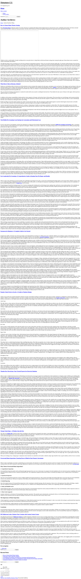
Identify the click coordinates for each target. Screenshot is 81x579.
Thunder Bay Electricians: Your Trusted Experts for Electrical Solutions (19, 371)
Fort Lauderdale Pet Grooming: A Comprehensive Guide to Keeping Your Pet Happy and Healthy (25, 176)
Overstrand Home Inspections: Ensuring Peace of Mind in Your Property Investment (22, 458)
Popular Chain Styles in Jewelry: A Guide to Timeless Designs (16, 292)
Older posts (3, 548)
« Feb (2, 576)
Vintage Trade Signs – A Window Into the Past (12, 431)
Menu (2, 8)
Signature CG (6, 2)
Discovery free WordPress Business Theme (9, 577)
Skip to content (4, 11)
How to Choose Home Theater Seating (10, 25)
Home (4, 13)
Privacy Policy (6, 14)
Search (2, 549)
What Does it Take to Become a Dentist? (11, 84)
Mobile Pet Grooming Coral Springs (63, 124)
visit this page (76, 464)
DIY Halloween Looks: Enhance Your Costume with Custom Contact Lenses (20, 514)
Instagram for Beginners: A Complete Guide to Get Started (15, 231)
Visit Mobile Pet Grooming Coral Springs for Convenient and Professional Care (21, 120)
